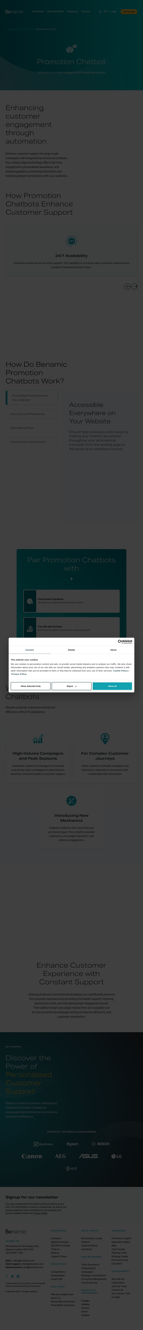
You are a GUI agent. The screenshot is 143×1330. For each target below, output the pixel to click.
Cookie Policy (120, 671)
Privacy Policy (19, 674)
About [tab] (113, 650)
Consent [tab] (29, 650)
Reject (71, 686)
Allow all (112, 686)
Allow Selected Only (31, 686)
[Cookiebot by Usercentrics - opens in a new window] (120, 642)
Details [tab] (71, 650)
